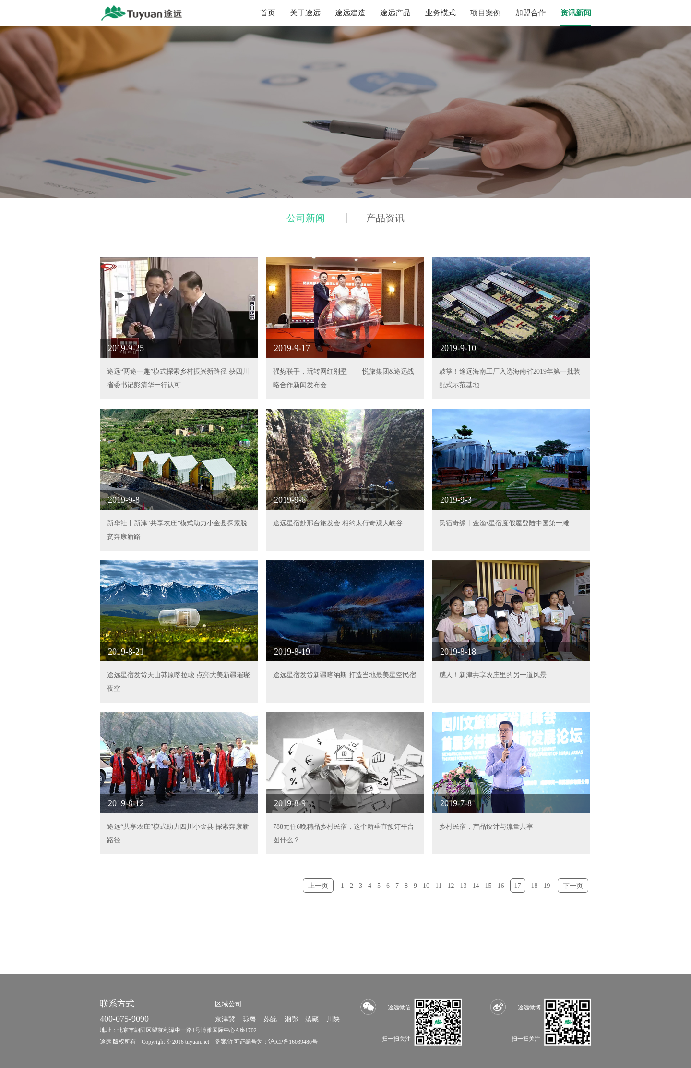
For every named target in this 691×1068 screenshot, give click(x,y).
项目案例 (485, 13)
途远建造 (350, 13)
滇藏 (312, 1019)
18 (534, 885)
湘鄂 (291, 1019)
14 (476, 885)
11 (438, 885)
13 (463, 885)
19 (547, 885)
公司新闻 (305, 218)
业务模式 (440, 13)
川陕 (333, 1019)
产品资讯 (385, 218)
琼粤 (249, 1019)
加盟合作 (530, 13)
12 (451, 885)
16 (501, 885)
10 (426, 885)
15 (488, 885)
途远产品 (395, 13)
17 (517, 885)
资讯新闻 (575, 13)
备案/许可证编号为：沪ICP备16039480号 (266, 1041)
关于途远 (305, 13)
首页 (267, 13)
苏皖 (270, 1019)
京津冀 (225, 1019)
